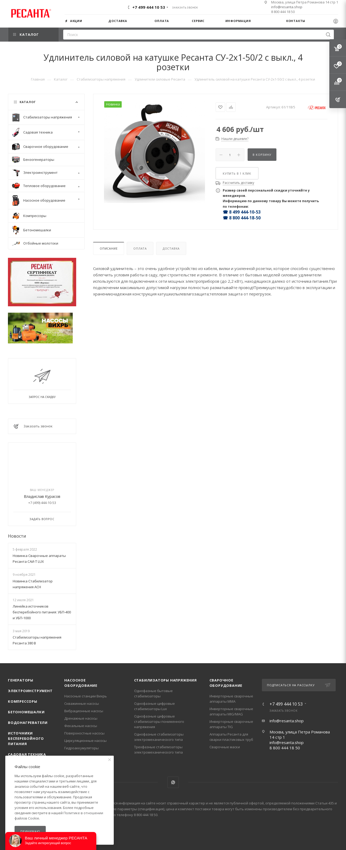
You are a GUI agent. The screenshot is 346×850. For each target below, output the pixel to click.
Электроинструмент (30, 690)
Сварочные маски (225, 747)
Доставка (171, 248)
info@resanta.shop (286, 7)
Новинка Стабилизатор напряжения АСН (33, 584)
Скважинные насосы (81, 703)
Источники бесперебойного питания (26, 738)
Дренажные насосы (80, 718)
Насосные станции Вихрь (85, 696)
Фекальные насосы (80, 725)
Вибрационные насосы (83, 711)
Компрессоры (22, 701)
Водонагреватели (28, 722)
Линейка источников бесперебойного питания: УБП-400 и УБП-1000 (42, 612)
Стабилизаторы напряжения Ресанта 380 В (37, 640)
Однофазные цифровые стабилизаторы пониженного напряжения (159, 721)
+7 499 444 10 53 (148, 7)
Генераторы (20, 680)
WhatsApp (173, 782)
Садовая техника (27, 754)
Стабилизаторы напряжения (165, 680)
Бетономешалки (26, 712)
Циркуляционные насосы (85, 740)
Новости (17, 536)
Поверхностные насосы (84, 733)
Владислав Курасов (42, 496)
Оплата (140, 248)
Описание (108, 248)
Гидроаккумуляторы (81, 748)
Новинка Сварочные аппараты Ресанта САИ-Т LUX (39, 558)
